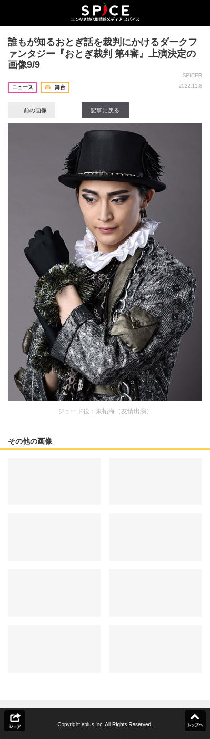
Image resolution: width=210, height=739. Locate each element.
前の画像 (31, 110)
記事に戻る (105, 110)
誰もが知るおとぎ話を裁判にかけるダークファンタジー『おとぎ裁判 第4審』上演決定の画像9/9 (102, 53)
